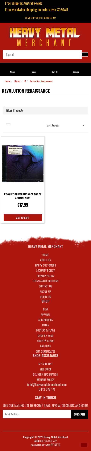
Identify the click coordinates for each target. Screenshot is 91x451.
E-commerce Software (40, 445)
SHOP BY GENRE (45, 341)
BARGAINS (45, 346)
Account (76, 71)
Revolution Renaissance (41, 81)
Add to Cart (22, 218)
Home (7, 81)
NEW (45, 309)
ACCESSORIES (45, 320)
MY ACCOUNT (46, 364)
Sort (36, 124)
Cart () (55, 71)
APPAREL (45, 314)
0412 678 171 (47, 389)
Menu (12, 71)
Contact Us (45, 286)
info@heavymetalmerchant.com (47, 384)
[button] (84, 445)
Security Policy (45, 270)
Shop (33, 71)
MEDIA (45, 325)
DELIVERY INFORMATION (45, 374)
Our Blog (45, 297)
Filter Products (14, 110)
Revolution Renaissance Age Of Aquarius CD (22, 196)
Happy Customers (45, 265)
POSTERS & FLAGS (45, 330)
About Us (45, 260)
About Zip (45, 291)
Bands (17, 81)
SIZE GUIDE (45, 369)
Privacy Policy (45, 276)
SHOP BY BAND (46, 335)
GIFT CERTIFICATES (45, 351)
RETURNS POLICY (45, 379)
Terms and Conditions (45, 281)
